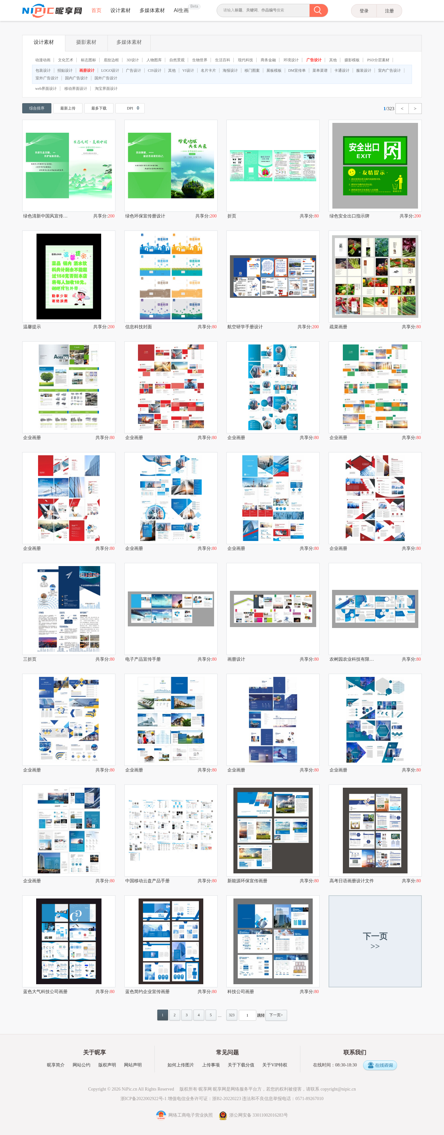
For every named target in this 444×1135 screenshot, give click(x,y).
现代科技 (245, 60)
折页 (231, 216)
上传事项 (211, 1065)
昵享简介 (56, 1065)
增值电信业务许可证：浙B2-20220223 (204, 1098)
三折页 (29, 659)
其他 (333, 60)
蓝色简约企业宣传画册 (147, 991)
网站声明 (133, 1065)
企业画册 (32, 437)
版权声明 (107, 1065)
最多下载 (99, 108)
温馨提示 (32, 326)
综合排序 (36, 108)
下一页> (276, 1015)
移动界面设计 (75, 88)
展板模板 (274, 70)
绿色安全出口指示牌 (349, 216)
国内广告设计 (76, 78)
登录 (364, 10)
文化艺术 (65, 60)
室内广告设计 (389, 70)
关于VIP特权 (274, 1065)
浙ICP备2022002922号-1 (143, 1098)
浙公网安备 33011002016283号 (253, 1115)
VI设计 (188, 70)
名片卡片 (208, 70)
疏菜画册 (338, 326)
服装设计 (363, 70)
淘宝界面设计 (106, 88)
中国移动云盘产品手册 (147, 880)
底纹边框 (111, 60)
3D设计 (133, 60)
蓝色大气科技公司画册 (45, 991)
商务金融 (268, 60)
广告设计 (314, 60)
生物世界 (199, 60)
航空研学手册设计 (245, 326)
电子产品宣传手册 (143, 659)
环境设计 (291, 60)
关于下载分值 (241, 1065)
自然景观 (177, 60)
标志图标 (88, 60)
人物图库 (154, 60)
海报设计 (230, 70)
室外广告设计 (47, 78)
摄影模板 (352, 60)
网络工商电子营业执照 (185, 1115)
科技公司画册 (240, 991)
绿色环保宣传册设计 (145, 216)
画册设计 (87, 70)
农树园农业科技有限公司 (352, 659)
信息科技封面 (138, 326)
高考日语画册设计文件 (352, 880)
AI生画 (181, 10)
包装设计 (43, 70)
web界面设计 (46, 88)
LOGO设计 (110, 70)
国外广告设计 (106, 78)
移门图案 (252, 70)
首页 (96, 10)
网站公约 (81, 1065)
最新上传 (67, 108)
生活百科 (222, 60)
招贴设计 (65, 70)
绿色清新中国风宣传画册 (46, 216)
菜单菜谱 (320, 70)
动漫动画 (42, 60)
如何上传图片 (180, 1065)
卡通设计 (341, 70)
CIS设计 (154, 70)
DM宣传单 (297, 70)
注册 (389, 10)
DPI (130, 108)
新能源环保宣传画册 (247, 880)
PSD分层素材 (378, 60)
